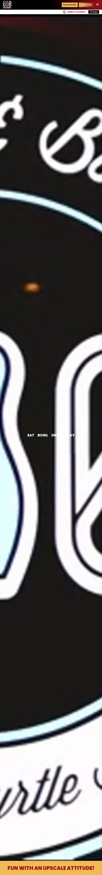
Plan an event (70, 5)
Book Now (87, 5)
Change (93, 12)
